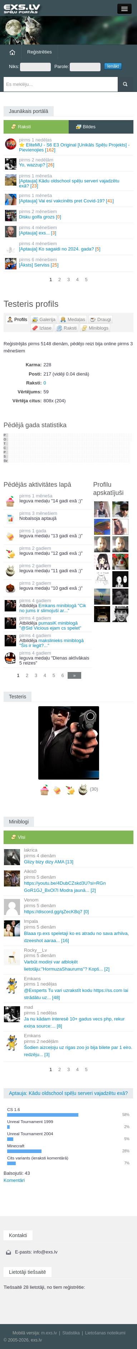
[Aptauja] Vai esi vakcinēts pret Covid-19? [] (69, 199)
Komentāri (14, 1180)
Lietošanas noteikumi (105, 1332)
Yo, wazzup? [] (69, 163)
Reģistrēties (39, 52)
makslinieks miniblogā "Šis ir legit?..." (51, 643)
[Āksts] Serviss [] (69, 263)
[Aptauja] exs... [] (69, 231)
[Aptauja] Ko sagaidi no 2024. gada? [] (69, 247)
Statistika (71, 1332)
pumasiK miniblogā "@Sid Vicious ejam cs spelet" (50, 625)
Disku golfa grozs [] (69, 215)
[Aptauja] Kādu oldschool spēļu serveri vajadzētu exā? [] (69, 181)
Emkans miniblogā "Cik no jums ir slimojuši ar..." (52, 608)
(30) (94, 789)
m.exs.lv (49, 1332)
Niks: (30, 67)
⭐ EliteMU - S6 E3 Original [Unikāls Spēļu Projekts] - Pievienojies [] (69, 145)
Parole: (77, 67)
